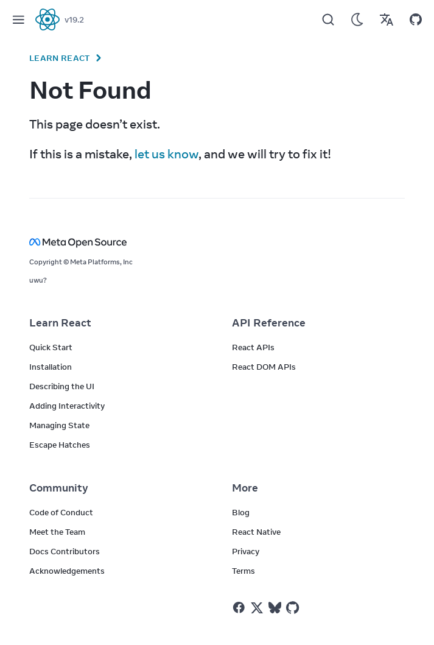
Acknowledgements (67, 571)
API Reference (269, 323)
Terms (243, 571)
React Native (256, 532)
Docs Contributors (64, 551)
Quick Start (50, 347)
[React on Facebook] (239, 608)
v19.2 (74, 19)
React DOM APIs (264, 367)
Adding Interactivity (67, 406)
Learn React (59, 58)
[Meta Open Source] (217, 242)
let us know (166, 153)
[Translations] (386, 19)
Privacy (245, 551)
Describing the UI (61, 386)
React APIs (253, 347)
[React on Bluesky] (274, 607)
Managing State (59, 425)
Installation (50, 367)
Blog (241, 512)
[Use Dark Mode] (357, 19)
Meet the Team (57, 532)
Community (58, 488)
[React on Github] (294, 608)
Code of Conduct (61, 512)
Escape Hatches (59, 444)
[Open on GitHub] (415, 19)
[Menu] (18, 19)
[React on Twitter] (257, 608)
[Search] (328, 19)
